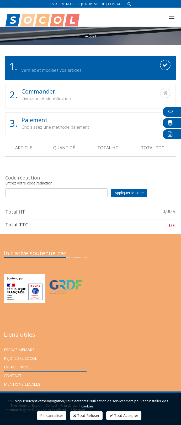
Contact (115, 4)
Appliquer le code (129, 192)
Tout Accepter (123, 415)
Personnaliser (51, 415)
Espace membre (62, 4)
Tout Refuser (86, 415)
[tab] (90, 68)
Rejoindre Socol (91, 4)
